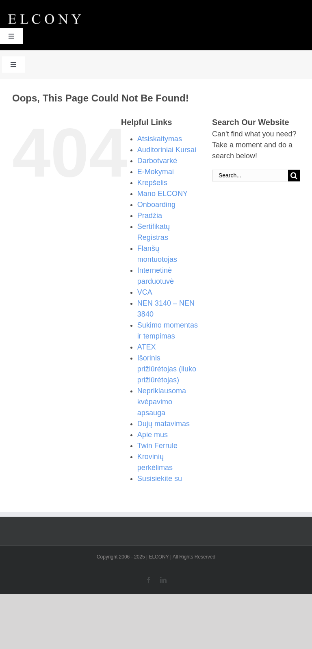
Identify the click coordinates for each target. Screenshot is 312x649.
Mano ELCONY (162, 194)
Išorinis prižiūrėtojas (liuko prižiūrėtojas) (166, 369)
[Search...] (250, 175)
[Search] (294, 175)
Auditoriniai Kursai (166, 150)
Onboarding (156, 205)
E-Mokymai (155, 172)
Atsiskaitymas (159, 139)
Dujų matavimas (163, 424)
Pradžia (149, 215)
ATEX (146, 347)
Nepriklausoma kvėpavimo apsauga (161, 402)
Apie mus (152, 435)
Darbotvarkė (157, 161)
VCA (144, 292)
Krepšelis (152, 183)
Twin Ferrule (157, 446)
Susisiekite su (159, 478)
